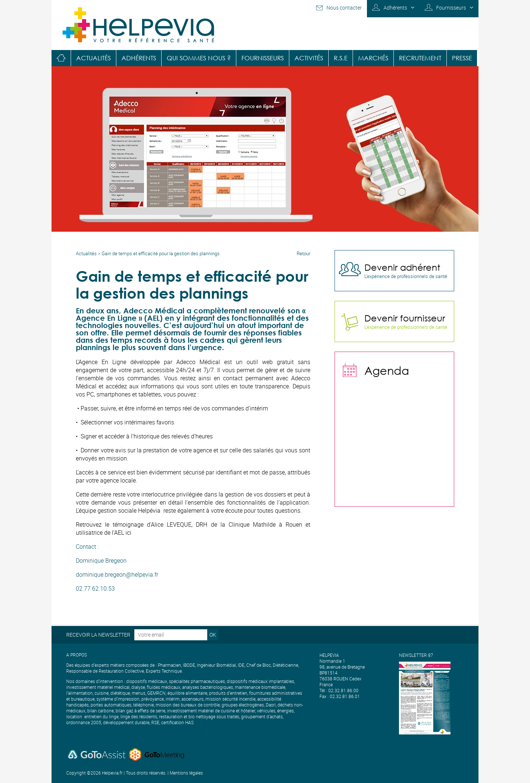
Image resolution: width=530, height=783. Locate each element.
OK (212, 634)
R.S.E (340, 58)
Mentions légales (186, 773)
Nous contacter (344, 7)
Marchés (373, 58)
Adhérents (395, 7)
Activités (308, 58)
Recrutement (420, 58)
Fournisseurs (451, 7)
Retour (303, 253)
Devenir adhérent (402, 267)
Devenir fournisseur (404, 317)
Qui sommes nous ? (199, 58)
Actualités (93, 58)
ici (128, 532)
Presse (462, 58)
